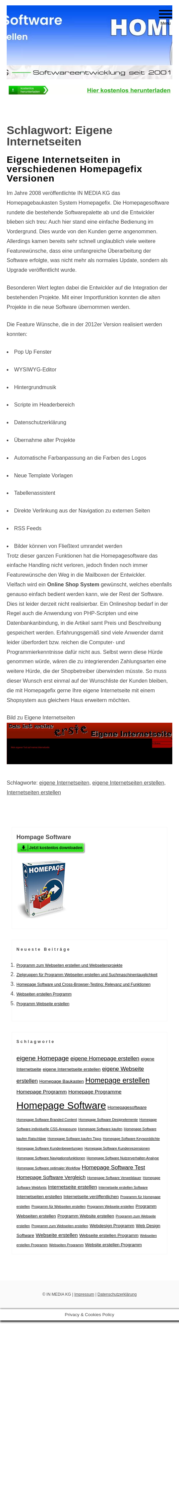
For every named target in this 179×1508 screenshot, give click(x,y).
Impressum (84, 1294)
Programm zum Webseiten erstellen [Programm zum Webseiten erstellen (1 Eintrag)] (60, 1226)
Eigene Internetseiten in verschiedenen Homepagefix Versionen (74, 169)
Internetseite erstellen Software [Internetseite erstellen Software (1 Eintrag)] (123, 1187)
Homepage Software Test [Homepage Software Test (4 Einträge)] (113, 1167)
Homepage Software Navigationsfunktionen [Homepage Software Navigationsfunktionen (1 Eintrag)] (50, 1158)
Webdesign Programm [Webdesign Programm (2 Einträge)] (112, 1225)
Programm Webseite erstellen (42, 1004)
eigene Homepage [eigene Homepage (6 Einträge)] (42, 1058)
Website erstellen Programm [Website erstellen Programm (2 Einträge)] (113, 1244)
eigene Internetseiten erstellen (128, 783)
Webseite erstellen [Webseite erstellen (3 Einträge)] (56, 1235)
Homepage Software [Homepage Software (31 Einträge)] (61, 1105)
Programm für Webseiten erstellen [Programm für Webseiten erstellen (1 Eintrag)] (59, 1206)
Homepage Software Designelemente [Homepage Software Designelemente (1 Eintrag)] (108, 1120)
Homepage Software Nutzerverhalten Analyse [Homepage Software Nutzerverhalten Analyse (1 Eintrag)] (122, 1158)
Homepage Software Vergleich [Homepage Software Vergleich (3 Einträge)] (50, 1177)
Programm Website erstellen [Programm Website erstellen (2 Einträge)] (85, 1216)
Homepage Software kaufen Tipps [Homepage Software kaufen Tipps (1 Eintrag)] (75, 1139)
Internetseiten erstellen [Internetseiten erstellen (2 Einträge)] (39, 1196)
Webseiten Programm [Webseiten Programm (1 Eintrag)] (66, 1245)
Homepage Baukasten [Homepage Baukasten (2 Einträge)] (61, 1081)
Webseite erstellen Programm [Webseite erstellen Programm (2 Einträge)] (108, 1235)
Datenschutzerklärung (117, 1294)
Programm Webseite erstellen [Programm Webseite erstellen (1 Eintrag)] (110, 1206)
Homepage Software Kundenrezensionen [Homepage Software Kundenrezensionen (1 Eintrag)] (117, 1148)
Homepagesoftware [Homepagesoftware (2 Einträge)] (127, 1107)
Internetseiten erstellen (34, 792)
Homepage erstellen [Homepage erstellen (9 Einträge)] (117, 1080)
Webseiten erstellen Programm (44, 994)
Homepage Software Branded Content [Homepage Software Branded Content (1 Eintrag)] (46, 1120)
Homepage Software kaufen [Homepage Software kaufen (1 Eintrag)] (100, 1129)
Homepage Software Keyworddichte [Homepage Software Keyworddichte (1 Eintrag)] (131, 1139)
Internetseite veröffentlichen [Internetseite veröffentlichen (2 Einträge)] (91, 1196)
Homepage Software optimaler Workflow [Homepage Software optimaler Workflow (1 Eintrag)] (48, 1168)
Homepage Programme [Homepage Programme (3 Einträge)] (95, 1091)
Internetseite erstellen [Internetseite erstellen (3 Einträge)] (72, 1187)
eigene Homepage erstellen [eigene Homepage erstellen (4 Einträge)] (104, 1058)
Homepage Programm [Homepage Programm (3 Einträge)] (41, 1091)
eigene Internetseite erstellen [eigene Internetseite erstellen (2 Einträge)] (72, 1069)
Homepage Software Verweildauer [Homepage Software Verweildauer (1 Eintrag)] (114, 1178)
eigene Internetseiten (64, 783)
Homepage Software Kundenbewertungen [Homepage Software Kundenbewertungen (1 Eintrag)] (49, 1148)
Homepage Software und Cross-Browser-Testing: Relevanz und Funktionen (83, 984)
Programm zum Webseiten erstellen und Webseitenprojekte (69, 965)
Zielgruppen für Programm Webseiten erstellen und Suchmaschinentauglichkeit (87, 974)
